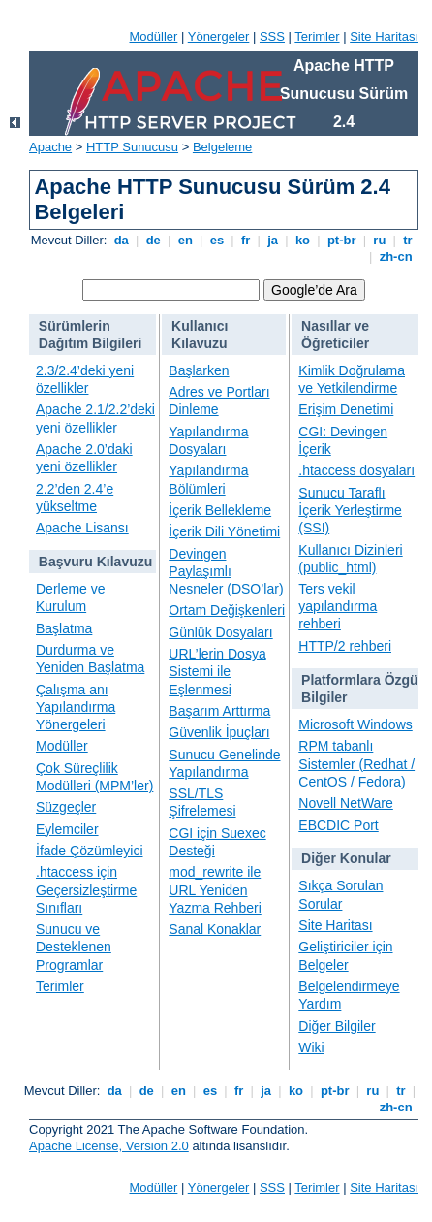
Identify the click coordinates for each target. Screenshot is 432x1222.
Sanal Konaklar (215, 929)
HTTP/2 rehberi (344, 646)
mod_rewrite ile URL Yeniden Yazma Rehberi (215, 889)
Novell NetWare (345, 803)
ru (379, 240)
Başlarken (199, 370)
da (121, 240)
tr (408, 240)
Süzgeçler (66, 807)
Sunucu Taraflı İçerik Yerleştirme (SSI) (350, 510)
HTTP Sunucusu (132, 147)
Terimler (316, 36)
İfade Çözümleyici (89, 850)
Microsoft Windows (355, 724)
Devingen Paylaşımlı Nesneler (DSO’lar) (226, 571)
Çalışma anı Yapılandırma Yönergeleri (75, 707)
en (185, 240)
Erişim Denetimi (345, 409)
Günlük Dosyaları (220, 632)
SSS (272, 36)
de (153, 240)
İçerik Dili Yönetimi (224, 531)
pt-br (341, 240)
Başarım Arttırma (219, 711)
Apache (50, 147)
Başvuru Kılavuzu (95, 561)
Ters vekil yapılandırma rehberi (337, 606)
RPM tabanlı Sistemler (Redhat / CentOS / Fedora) (356, 763)
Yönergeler (219, 36)
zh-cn (396, 256)
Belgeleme (222, 147)
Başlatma (64, 628)
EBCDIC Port (338, 825)
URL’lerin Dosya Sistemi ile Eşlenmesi (217, 671)
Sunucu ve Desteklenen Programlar (73, 946)
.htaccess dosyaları (356, 470)
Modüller (154, 36)
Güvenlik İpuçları (219, 732)
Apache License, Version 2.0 (109, 1146)
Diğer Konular (346, 858)
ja (273, 240)
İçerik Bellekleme (220, 510)
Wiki (311, 1047)
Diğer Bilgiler (336, 1026)
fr (245, 240)
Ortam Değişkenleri (227, 610)
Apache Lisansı (82, 527)
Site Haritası (384, 36)
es (217, 240)
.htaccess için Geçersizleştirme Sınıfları (86, 889)
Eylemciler (67, 829)
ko (302, 240)
